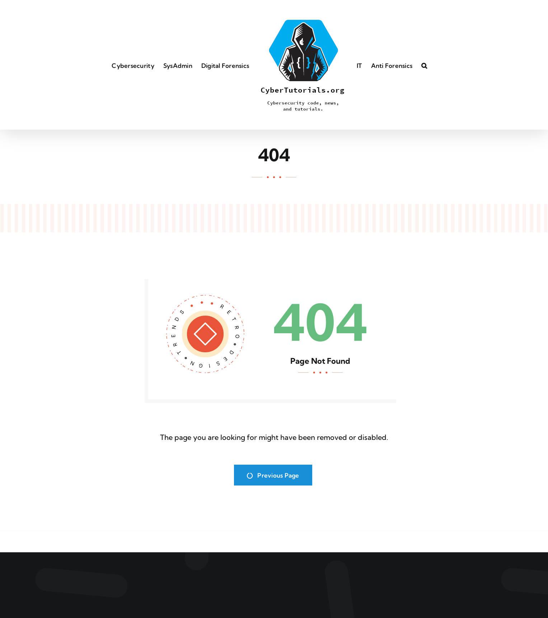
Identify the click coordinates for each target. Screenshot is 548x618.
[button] (424, 65)
